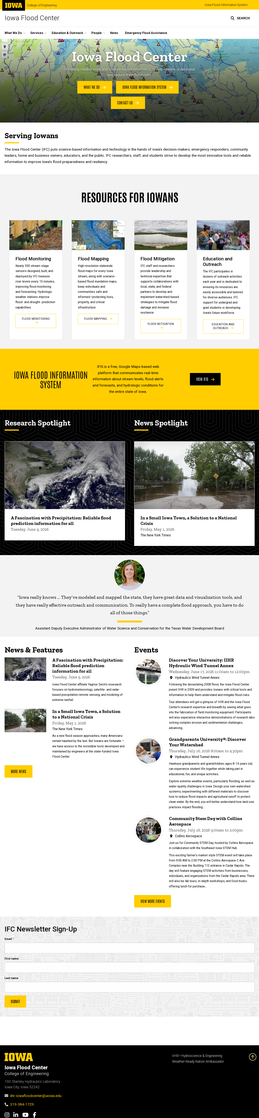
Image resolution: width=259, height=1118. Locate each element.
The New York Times (155, 535)
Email (8, 938)
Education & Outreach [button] (67, 33)
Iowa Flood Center (32, 18)
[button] (240, 18)
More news (18, 770)
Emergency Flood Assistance (146, 33)
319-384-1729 (22, 1104)
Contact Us (128, 102)
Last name (11, 978)
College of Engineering (42, 5)
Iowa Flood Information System (226, 5)
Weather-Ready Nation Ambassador (198, 1061)
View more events (152, 900)
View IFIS (205, 378)
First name (12, 958)
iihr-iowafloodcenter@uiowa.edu (35, 1096)
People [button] (96, 33)
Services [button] (36, 33)
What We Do (95, 87)
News (114, 33)
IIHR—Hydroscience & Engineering (197, 1056)
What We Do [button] (13, 33)
